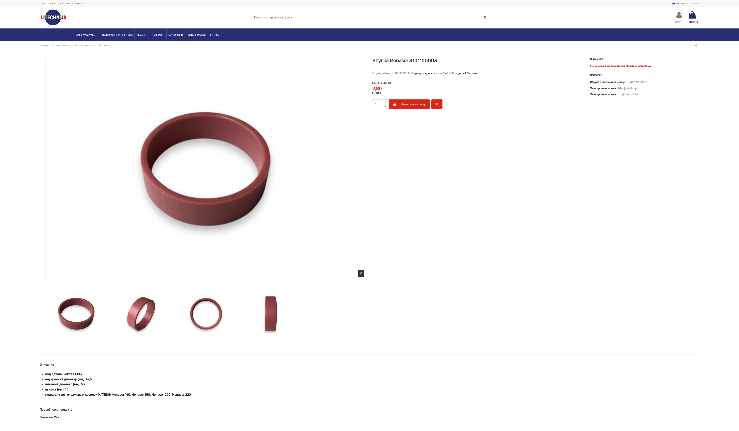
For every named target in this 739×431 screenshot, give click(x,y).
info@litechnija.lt (627, 94)
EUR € (695, 3)
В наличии (46, 417)
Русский (680, 3)
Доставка (65, 3)
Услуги (53, 3)
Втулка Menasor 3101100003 (390, 73)
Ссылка (377, 83)
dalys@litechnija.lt (628, 88)
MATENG (448, 73)
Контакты (79, 3)
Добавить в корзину (409, 104)
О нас (43, 3)
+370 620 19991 (636, 82)
